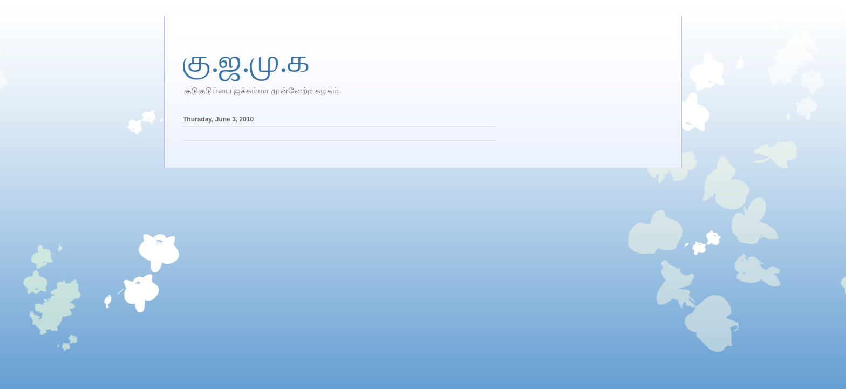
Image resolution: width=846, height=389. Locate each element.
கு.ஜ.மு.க (246, 61)
